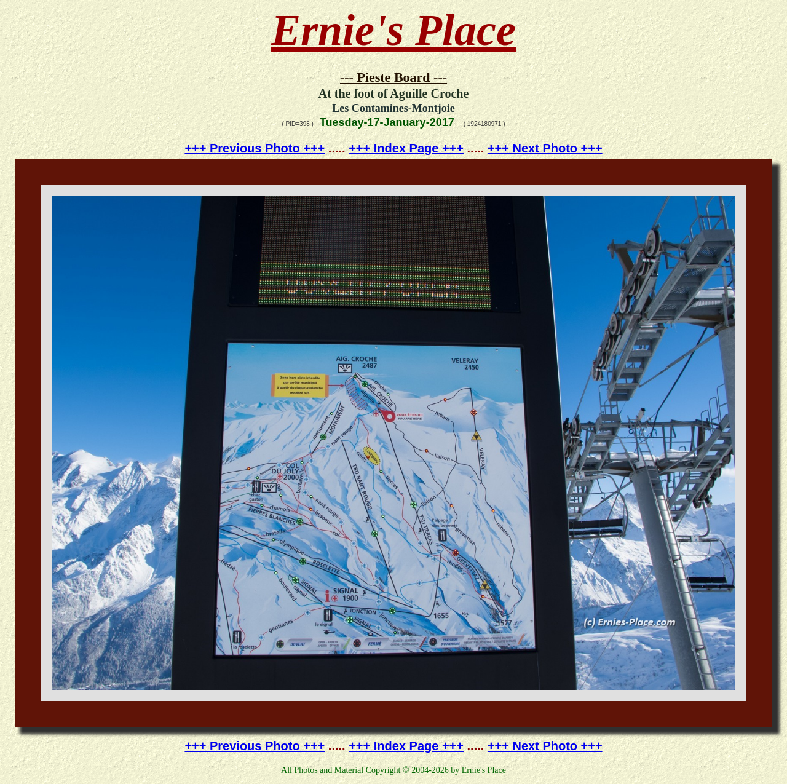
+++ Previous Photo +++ (254, 148)
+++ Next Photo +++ (545, 148)
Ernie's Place (393, 30)
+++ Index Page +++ (406, 148)
